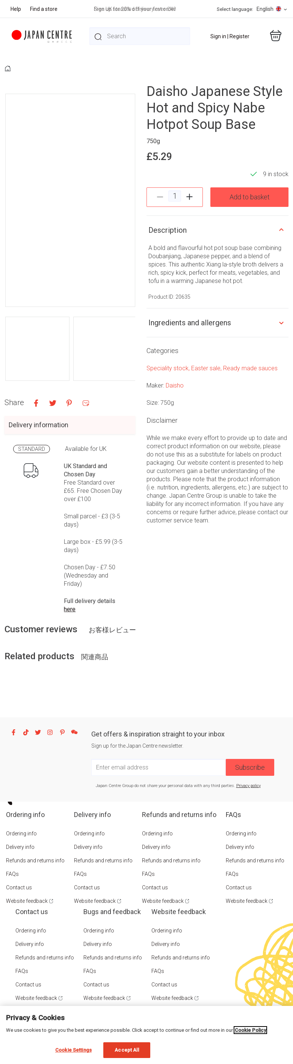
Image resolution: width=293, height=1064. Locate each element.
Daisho (175, 385)
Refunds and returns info (35, 860)
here (70, 609)
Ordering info (21, 834)
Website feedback (27, 901)
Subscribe (250, 767)
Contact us (19, 887)
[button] (37, 349)
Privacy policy (248, 785)
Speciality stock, (168, 368)
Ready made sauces (250, 368)
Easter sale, (207, 368)
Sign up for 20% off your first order (135, 9)
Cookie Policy (250, 1030)
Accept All (127, 1050)
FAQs (12, 874)
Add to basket (250, 197)
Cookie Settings (73, 1050)
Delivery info (20, 847)
